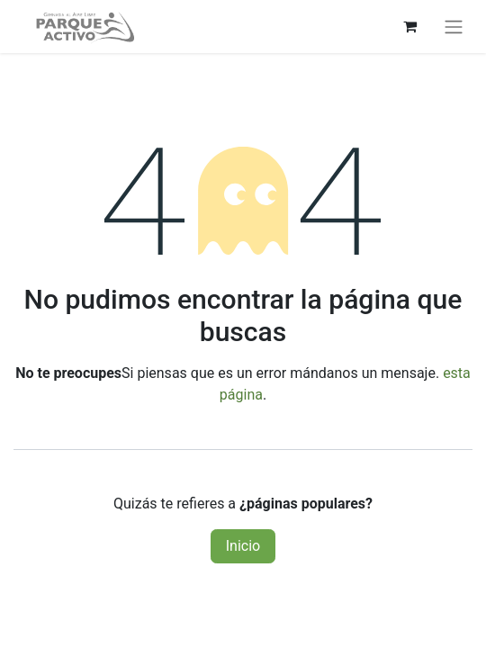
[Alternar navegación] (453, 26)
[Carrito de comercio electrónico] (410, 26)
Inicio (243, 545)
